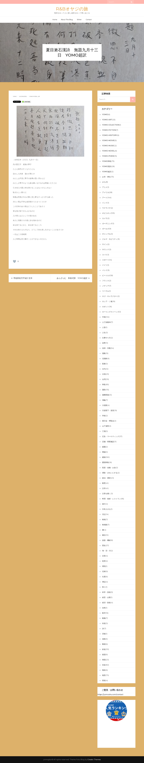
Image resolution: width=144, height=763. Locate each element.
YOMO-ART (107, 120)
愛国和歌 (105, 462)
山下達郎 (105, 426)
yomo (15, 96)
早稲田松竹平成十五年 (22, 278)
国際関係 (105, 395)
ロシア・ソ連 (107, 301)
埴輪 (104, 400)
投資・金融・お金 (109, 468)
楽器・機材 (106, 540)
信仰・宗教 (106, 348)
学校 (104, 416)
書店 (104, 535)
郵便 (104, 644)
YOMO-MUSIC (108, 146)
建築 (104, 457)
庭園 (104, 447)
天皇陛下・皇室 (108, 410)
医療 (104, 364)
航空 (104, 613)
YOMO (105, 114)
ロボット (105, 307)
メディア (105, 286)
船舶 (104, 618)
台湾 (104, 379)
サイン (104, 244)
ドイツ (104, 265)
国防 (104, 390)
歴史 (104, 545)
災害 (104, 556)
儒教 (104, 353)
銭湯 (104, 655)
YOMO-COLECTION (110, 125)
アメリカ (105, 192)
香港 (104, 680)
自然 (104, 608)
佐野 (104, 343)
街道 (104, 623)
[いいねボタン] (14, 261)
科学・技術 (106, 592)
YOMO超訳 (106, 172)
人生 (104, 333)
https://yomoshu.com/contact (110, 694)
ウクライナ (106, 208)
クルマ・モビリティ (109, 239)
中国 (104, 317)
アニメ (104, 187)
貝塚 (104, 634)
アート (104, 198)
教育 (104, 483)
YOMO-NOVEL (108, 151)
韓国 (104, 660)
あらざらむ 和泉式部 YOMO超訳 (72, 278)
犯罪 (104, 561)
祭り (104, 587)
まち (104, 182)
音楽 (104, 665)
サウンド (105, 250)
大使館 (104, 405)
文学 (39, 96)
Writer (79, 20)
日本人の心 (106, 509)
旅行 (104, 504)
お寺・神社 (106, 177)
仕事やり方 (106, 338)
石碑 (104, 571)
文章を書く (106, 494)
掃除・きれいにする (109, 473)
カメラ (104, 218)
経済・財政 (106, 603)
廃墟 (104, 452)
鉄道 (104, 649)
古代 (104, 369)
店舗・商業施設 (108, 442)
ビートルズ (106, 275)
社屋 (104, 577)
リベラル (105, 291)
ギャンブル (106, 234)
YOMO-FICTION (109, 130)
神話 (104, 582)
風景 (104, 675)
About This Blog (67, 20)
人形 (104, 327)
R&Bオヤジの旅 (72, 9)
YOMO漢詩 (106, 166)
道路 (104, 639)
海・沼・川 (106, 551)
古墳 (104, 374)
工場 (104, 431)
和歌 (104, 385)
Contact (89, 20)
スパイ (104, 255)
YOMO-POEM (33, 96)
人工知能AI (106, 322)
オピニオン (106, 213)
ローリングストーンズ (110, 312)
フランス (105, 281)
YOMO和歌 (106, 161)
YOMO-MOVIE (108, 140)
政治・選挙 (106, 478)
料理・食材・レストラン (111, 499)
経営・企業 (106, 597)
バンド (104, 270)
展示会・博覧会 (108, 421)
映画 (104, 520)
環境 (104, 566)
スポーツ (105, 260)
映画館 (104, 525)
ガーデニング (107, 224)
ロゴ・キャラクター (109, 296)
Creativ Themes (94, 760)
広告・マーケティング (110, 436)
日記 (104, 514)
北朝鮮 (104, 359)
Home (54, 20)
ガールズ (105, 229)
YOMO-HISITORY (109, 135)
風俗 (104, 670)
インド (104, 203)
